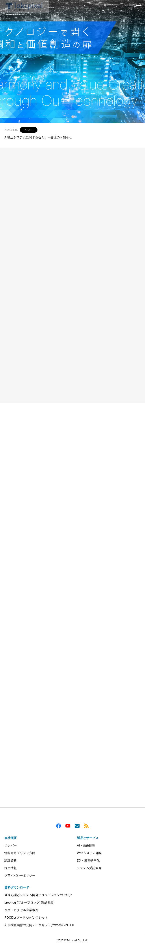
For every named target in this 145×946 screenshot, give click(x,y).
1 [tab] (72, 116)
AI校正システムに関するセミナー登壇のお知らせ (38, 137)
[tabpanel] (72, 61)
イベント (28, 130)
